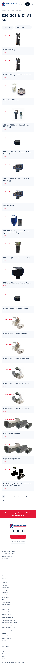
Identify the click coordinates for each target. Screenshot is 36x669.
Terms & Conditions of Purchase (9, 553)
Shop (3, 573)
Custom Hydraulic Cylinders (8, 625)
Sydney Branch (5, 609)
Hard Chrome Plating (7, 630)
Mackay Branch (5, 597)
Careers (4, 578)
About (3, 570)
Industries (5, 567)
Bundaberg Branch (6, 590)
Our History (5, 564)
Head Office (4, 585)
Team (3, 576)
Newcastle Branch (6, 602)
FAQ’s (3, 653)
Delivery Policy (5, 635)
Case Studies (5, 658)
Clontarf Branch (5, 592)
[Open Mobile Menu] (32, 4)
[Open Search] (22, 4)
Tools (3, 651)
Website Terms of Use (7, 556)
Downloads (4, 649)
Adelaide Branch (6, 587)
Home (3, 10)
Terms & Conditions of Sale (8, 551)
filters (8, 27)
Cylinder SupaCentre (7, 595)
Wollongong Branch (6, 614)
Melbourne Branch (6, 599)
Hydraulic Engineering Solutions (9, 622)
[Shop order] (23, 27)
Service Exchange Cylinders (8, 627)
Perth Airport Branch (7, 607)
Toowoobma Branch (7, 612)
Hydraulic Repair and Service (8, 620)
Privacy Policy (5, 558)
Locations (4, 640)
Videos (3, 656)
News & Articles (5, 646)
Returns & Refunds (6, 638)
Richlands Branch (6, 604)
